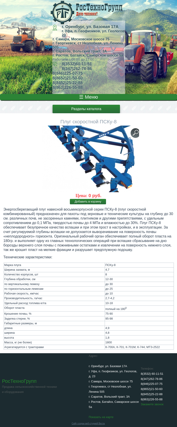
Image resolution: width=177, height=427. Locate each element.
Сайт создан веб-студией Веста (88, 423)
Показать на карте (101, 417)
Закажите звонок (152, 404)
